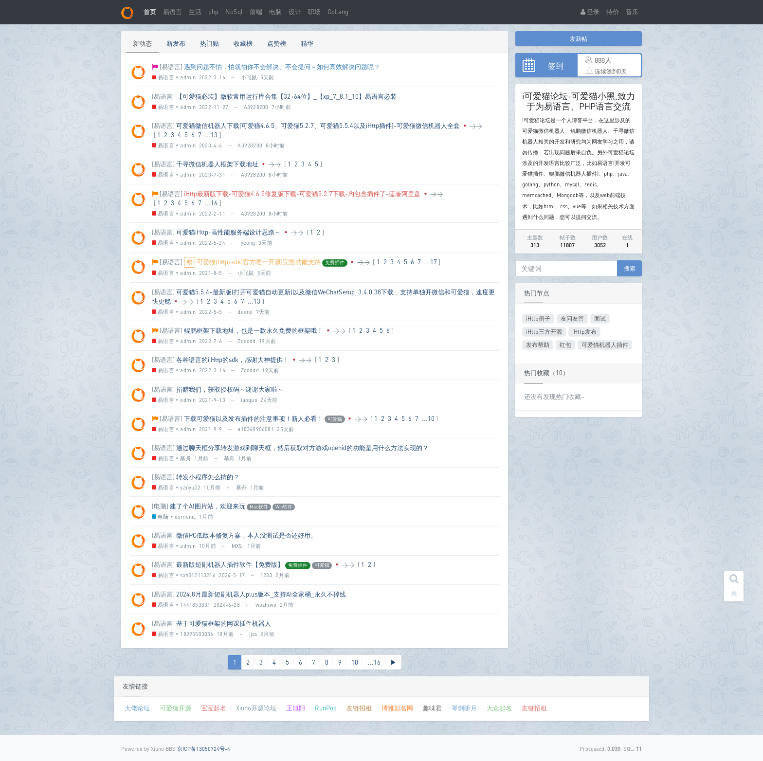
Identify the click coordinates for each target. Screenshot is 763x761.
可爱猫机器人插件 (604, 344)
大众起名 (499, 708)
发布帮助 (537, 344)
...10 (428, 418)
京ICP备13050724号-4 (203, 748)
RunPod (326, 708)
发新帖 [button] (578, 38)
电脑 (275, 12)
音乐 (632, 12)
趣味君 (432, 708)
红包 (565, 344)
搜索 (630, 268)
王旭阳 (295, 708)
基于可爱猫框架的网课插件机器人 (223, 623)
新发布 (175, 43)
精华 (307, 43)
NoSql (234, 12)
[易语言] (171, 67)
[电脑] (160, 506)
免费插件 (335, 262)
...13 (211, 135)
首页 (150, 12)
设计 (295, 12)
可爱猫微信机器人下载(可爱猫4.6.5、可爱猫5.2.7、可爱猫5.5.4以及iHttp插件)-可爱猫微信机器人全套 (318, 125)
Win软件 (283, 506)
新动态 (142, 43)
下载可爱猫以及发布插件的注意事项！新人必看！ (253, 418)
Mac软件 (259, 506)
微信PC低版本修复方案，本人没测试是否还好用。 (246, 535)
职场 (314, 12)
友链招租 (359, 708)
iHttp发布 (584, 331)
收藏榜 (243, 43)
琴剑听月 (464, 708)
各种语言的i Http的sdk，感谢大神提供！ (232, 359)
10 (354, 662)
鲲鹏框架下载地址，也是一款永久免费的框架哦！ (253, 330)
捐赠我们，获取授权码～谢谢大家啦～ (230, 389)
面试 (600, 318)
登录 (590, 12)
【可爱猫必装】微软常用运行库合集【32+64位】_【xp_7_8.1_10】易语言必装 (286, 96)
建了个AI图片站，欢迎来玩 (207, 506)
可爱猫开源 (175, 708)
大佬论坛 (137, 708)
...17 (430, 262)
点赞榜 (276, 43)
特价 (612, 12)
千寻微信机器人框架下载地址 (217, 164)
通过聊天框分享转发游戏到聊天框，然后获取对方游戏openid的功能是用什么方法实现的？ (302, 448)
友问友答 (572, 318)
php (213, 12)
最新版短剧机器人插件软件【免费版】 (230, 564)
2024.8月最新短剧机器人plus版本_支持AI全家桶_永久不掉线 (261, 594)
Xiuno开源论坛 (256, 708)
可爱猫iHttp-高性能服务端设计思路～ (228, 232)
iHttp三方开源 (544, 331)
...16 (211, 203)
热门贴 (209, 43)
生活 (195, 12)
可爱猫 (334, 419)
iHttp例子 (538, 318)
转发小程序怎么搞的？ (207, 477)
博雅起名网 (397, 708)
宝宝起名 (213, 708)
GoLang (337, 12)
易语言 (172, 12)
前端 (256, 12)
